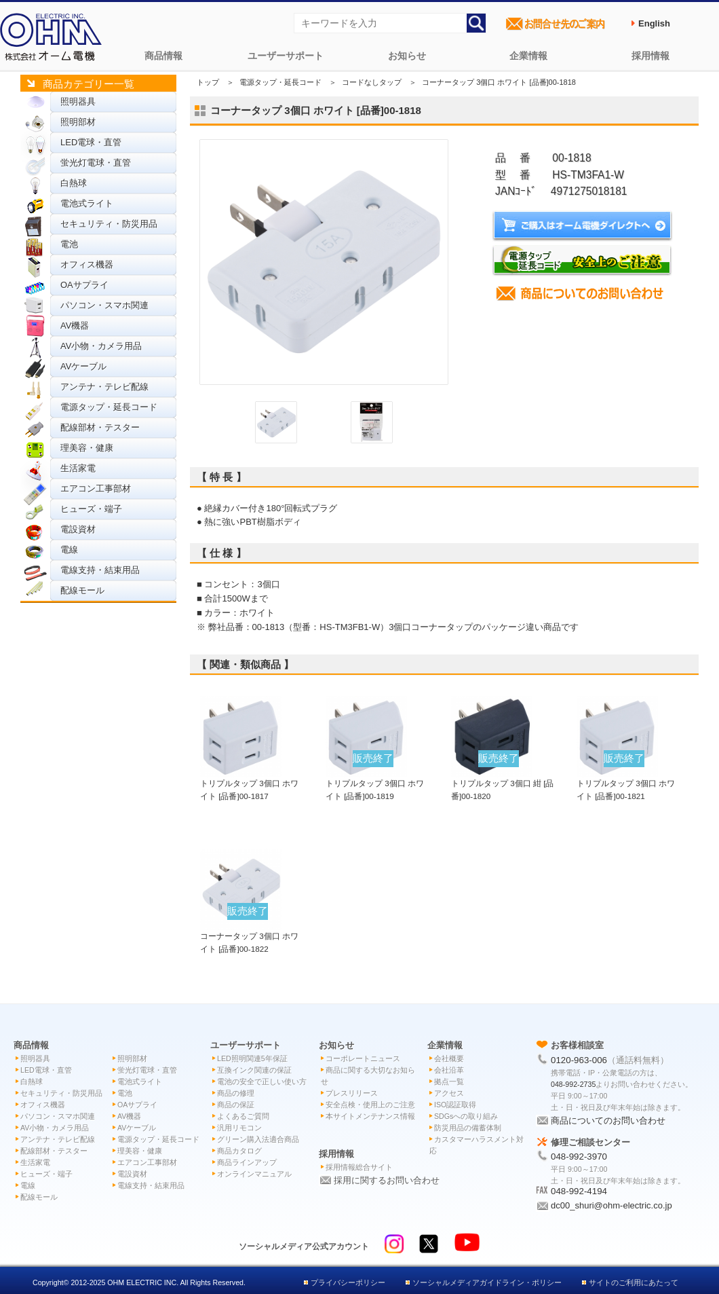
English (654, 23)
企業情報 (528, 55)
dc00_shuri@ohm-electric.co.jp (611, 1205)
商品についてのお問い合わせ (608, 1120)
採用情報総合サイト (359, 1167)
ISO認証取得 (455, 1105)
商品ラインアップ (247, 1162)
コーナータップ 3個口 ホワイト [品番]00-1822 (249, 936)
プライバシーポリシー (348, 1282)
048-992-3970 (579, 1156)
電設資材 (78, 529)
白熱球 (73, 183)
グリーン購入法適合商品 (258, 1139)
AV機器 (74, 325)
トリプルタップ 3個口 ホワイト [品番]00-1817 (249, 783)
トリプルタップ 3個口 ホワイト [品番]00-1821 (626, 783)
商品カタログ (239, 1151)
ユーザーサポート (286, 55)
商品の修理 (235, 1093)
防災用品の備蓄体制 (467, 1128)
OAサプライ (84, 285)
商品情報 (163, 55)
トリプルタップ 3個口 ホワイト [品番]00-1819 (375, 783)
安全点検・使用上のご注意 (370, 1105)
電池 (69, 244)
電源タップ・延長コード (108, 407)
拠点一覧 (449, 1081)
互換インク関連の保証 (254, 1070)
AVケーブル (83, 366)
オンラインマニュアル (254, 1174)
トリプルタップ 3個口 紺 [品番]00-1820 (502, 783)
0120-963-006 (579, 1060)
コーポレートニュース (363, 1058)
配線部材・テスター (100, 427)
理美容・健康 (86, 448)
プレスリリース (352, 1093)
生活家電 (78, 468)
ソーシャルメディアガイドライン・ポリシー (487, 1282)
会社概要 (449, 1058)
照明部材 (78, 122)
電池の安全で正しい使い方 (262, 1081)
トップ (208, 82)
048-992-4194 (579, 1191)
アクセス (449, 1093)
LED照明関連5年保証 (252, 1058)
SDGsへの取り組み (466, 1116)
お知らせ (407, 55)
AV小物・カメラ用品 (101, 346)
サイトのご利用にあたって (633, 1282)
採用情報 (650, 55)
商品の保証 (235, 1105)
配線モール (82, 590)
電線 (69, 549)
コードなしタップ (372, 82)
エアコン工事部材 (95, 488)
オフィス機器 (86, 264)
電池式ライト (86, 203)
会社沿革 (449, 1070)
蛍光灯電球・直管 (95, 163)
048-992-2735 (573, 1084)
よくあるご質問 (243, 1116)
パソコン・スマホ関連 (104, 305)
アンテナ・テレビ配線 (104, 387)
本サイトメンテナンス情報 (370, 1116)
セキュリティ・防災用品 (108, 224)
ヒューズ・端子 (91, 509)
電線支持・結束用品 (100, 570)
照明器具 (78, 101)
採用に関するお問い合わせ (387, 1180)
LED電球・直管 (90, 142)
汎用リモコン (239, 1128)
